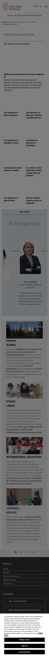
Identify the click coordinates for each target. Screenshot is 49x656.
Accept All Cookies (24, 652)
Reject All (24, 646)
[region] (24, 635)
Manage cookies (24, 640)
